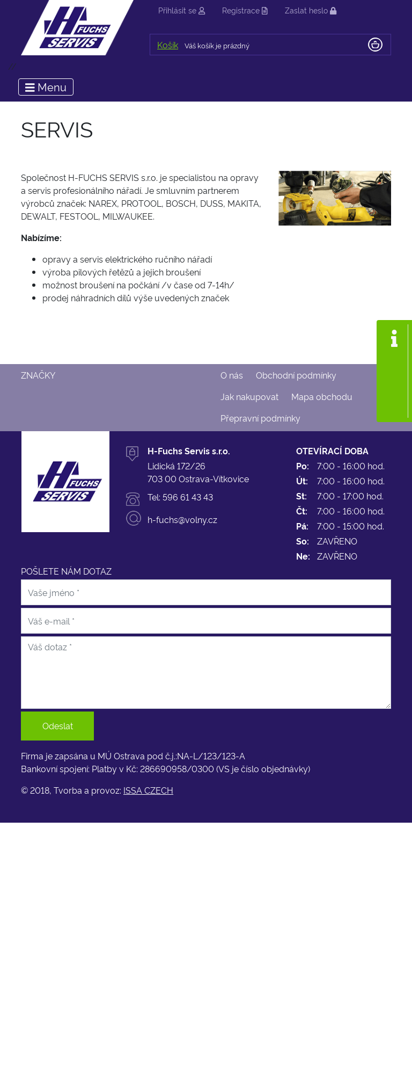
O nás (231, 375)
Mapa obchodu (321, 396)
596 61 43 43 (188, 497)
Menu (46, 86)
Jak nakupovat (249, 396)
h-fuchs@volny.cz (182, 519)
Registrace (245, 10)
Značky (38, 375)
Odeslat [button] (57, 725)
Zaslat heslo (310, 10)
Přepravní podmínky (260, 418)
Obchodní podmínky (296, 375)
